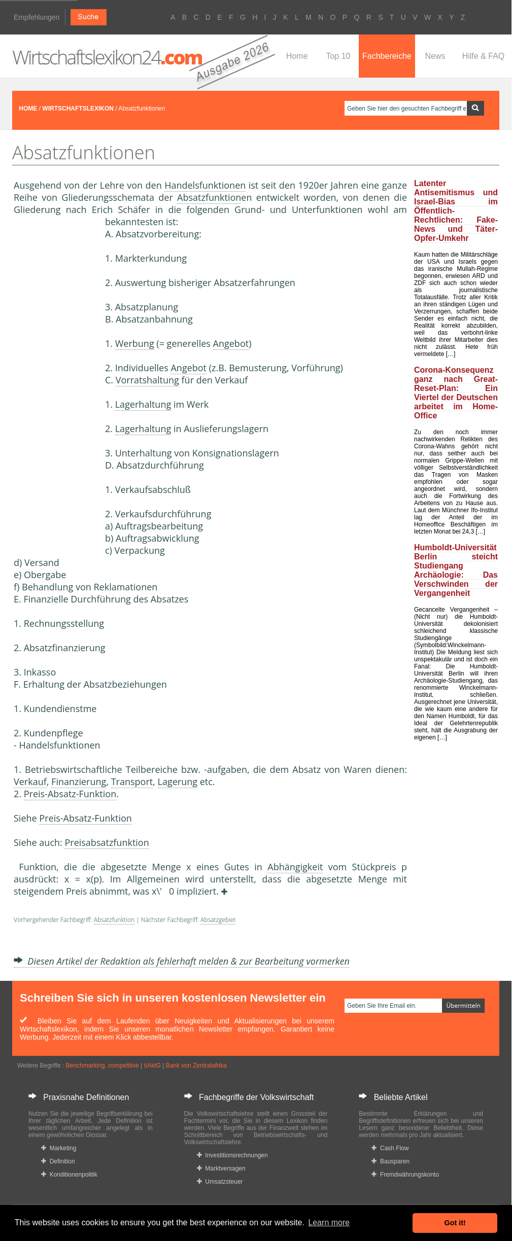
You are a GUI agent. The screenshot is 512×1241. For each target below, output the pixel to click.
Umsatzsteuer (220, 1181)
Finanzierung (78, 781)
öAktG (152, 1065)
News (435, 56)
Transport (132, 781)
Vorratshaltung (147, 380)
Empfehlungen (36, 17)
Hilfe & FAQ (483, 56)
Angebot (231, 343)
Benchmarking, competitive (102, 1065)
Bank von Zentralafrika (196, 1065)
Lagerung (178, 781)
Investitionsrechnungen (232, 1155)
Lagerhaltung (143, 404)
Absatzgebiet (217, 919)
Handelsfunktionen (205, 185)
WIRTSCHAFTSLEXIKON (78, 108)
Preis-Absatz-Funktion (70, 794)
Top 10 (338, 56)
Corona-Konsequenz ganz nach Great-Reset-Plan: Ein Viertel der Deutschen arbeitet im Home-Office (456, 393)
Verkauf (30, 781)
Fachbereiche (387, 56)
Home (297, 56)
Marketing (58, 1148)
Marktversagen (221, 1168)
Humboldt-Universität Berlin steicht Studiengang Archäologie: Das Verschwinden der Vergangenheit (456, 570)
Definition (58, 1161)
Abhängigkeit (295, 867)
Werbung (134, 343)
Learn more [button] (329, 1222)
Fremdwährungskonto (405, 1174)
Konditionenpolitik (69, 1174)
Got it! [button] (455, 1223)
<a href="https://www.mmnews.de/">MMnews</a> (54, 384)
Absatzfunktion (209, 197)
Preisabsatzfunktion (106, 842)
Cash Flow (389, 1148)
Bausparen (390, 1161)
